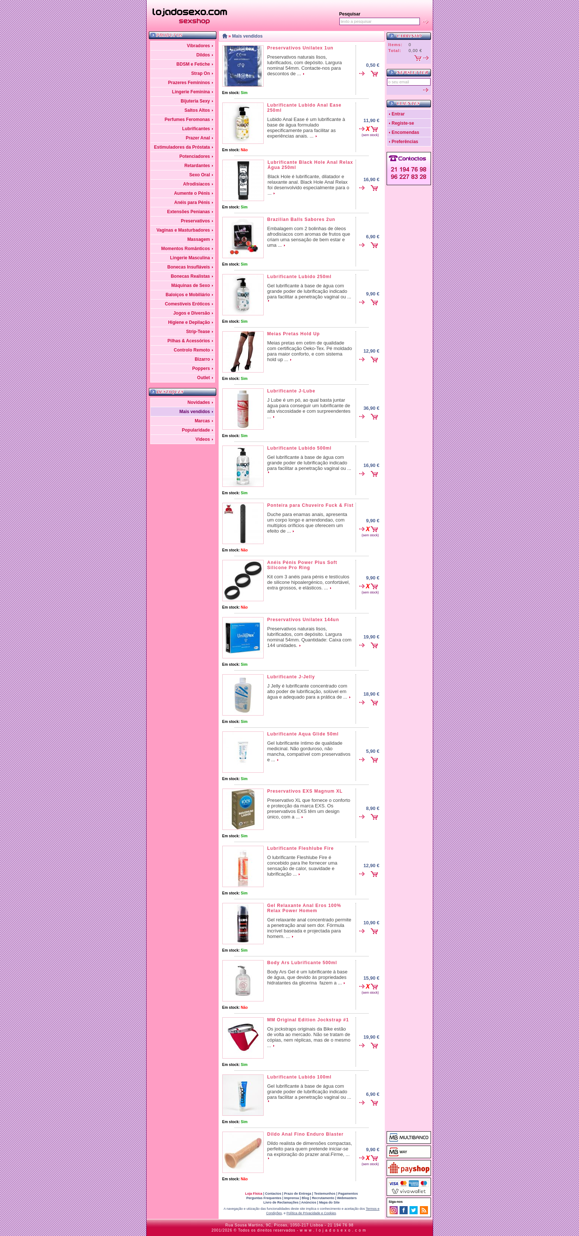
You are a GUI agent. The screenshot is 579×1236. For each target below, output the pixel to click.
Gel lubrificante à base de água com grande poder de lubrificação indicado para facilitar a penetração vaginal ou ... (309, 291)
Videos (202, 439)
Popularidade (196, 430)
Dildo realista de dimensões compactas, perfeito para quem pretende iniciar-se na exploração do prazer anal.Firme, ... (309, 1148)
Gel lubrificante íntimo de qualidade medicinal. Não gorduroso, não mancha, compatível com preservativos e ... (308, 751)
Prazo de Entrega (297, 1193)
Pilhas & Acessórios (189, 340)
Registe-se (403, 123)
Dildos (203, 55)
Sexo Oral (199, 174)
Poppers (201, 368)
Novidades (199, 402)
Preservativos (195, 221)
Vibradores (198, 45)
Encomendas (405, 132)
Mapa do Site (329, 1202)
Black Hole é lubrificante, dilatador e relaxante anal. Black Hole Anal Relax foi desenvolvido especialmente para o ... (308, 185)
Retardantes (197, 165)
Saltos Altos (197, 110)
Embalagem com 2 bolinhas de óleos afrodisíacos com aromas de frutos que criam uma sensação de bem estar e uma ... (308, 237)
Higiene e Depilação (189, 322)
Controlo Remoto (192, 350)
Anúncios (308, 1202)
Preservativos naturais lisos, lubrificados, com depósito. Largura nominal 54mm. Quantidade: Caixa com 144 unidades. (309, 637)
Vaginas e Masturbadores (183, 230)
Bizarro (202, 359)
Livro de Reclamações (280, 1202)
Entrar (398, 114)
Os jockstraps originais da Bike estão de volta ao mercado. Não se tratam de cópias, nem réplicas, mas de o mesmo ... (308, 1037)
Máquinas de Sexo (190, 285)
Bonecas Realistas (190, 276)
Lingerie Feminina (191, 91)
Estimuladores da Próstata (182, 147)
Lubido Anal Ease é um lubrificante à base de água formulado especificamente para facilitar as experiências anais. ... (306, 128)
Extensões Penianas (188, 211)
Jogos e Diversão (191, 313)
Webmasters (347, 1198)
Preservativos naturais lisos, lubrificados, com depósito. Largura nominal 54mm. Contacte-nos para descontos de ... (304, 65)
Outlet (203, 377)
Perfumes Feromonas (187, 119)
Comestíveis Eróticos (187, 304)
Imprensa (291, 1198)
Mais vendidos (194, 411)
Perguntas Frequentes (263, 1198)
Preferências (405, 141)
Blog (305, 1198)
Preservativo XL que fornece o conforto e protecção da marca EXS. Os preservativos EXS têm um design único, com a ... (308, 808)
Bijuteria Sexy (195, 101)
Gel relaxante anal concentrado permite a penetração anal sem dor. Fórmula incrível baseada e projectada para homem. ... (309, 928)
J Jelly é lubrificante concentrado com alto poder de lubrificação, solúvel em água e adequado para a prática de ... (307, 691)
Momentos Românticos (185, 248)
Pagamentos (348, 1193)
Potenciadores (194, 156)
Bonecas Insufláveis (188, 267)
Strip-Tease (198, 331)
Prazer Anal (198, 138)
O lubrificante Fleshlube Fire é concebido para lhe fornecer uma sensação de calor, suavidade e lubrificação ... (302, 866)
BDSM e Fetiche (193, 64)
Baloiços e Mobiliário (187, 294)
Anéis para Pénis (192, 202)
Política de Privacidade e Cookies (311, 1213)
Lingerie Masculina (190, 257)
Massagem (198, 239)
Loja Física (254, 1193)
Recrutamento (323, 1198)
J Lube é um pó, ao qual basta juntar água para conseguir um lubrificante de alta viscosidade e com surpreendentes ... (308, 408)
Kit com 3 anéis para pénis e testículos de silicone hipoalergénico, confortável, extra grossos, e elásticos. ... (308, 582)
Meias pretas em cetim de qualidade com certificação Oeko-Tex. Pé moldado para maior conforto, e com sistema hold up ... (309, 351)
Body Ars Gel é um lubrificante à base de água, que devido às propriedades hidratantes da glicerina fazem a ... (307, 977)
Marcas (202, 420)
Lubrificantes (196, 128)
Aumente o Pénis (192, 193)
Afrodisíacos (196, 184)
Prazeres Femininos (189, 82)
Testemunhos (324, 1193)
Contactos (273, 1193)
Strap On (200, 73)
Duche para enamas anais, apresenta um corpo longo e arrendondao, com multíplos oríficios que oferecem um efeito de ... (307, 523)
